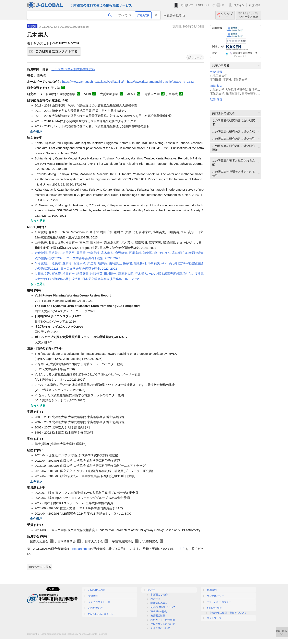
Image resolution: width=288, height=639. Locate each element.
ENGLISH (202, 5)
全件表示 (36, 131)
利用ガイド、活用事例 (163, 619)
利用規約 (212, 589)
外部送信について (160, 628)
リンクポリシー (215, 595)
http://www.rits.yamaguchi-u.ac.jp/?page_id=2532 (160, 81)
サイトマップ (214, 618)
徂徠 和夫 (216, 85)
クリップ (227, 15)
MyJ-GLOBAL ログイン (100, 614)
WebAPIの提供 (159, 611)
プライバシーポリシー (219, 602)
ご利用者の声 (95, 607)
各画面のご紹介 (159, 594)
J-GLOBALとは (96, 589)
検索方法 (155, 598)
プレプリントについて (163, 624)
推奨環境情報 (158, 615)
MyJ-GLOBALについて (163, 607)
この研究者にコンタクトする (57, 53)
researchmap (81, 548)
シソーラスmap (248, 15)
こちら (180, 548)
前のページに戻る (39, 566)
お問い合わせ (214, 607)
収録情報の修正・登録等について (228, 612)
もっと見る (37, 220)
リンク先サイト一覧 (99, 602)
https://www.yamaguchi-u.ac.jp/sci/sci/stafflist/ (93, 81)
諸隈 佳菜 (216, 99)
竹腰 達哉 (216, 72)
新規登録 (254, 5)
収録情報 (93, 595)
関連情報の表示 (159, 603)
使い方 (188, 5)
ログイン (239, 5)
